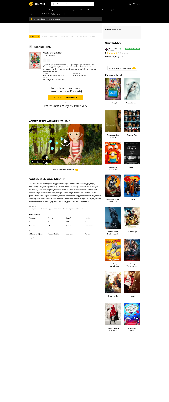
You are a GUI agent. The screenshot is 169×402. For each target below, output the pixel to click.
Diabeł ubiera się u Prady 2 (113, 329)
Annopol (87, 234)
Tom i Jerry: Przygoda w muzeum (113, 265)
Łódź (67, 222)
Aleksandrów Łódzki (54, 234)
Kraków (87, 218)
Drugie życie (113, 296)
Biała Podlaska (45, 14)
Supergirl (132, 200)
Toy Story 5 (113, 103)
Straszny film (132, 135)
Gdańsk (31, 222)
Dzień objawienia (131, 103)
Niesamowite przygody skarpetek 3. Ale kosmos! (132, 329)
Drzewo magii (132, 232)
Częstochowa (89, 226)
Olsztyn (68, 226)
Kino (36, 14)
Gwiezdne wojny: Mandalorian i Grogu (113, 201)
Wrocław (50, 218)
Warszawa (32, 218)
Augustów (32, 238)
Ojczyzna (131, 167)
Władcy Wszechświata (132, 265)
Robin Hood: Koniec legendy (113, 233)
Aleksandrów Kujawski (36, 234)
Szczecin (50, 222)
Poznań (68, 218)
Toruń (86, 222)
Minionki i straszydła (113, 168)
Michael (132, 296)
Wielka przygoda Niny (52, 53)
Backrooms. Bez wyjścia (113, 136)
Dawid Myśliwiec (113, 49)
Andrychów (69, 234)
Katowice (32, 226)
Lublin (50, 226)
